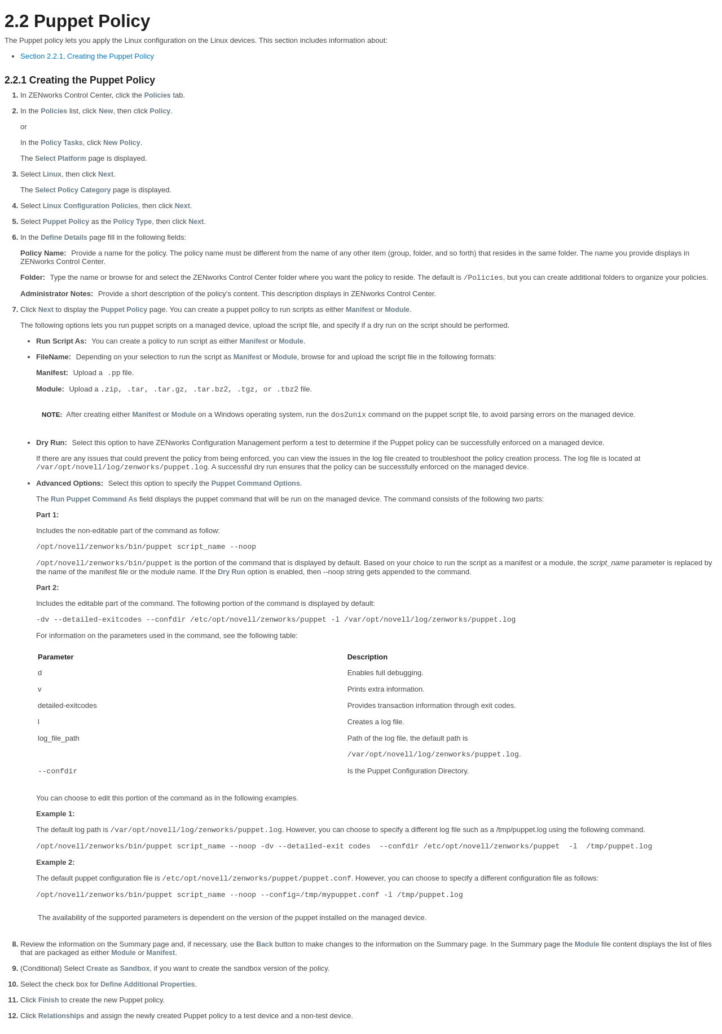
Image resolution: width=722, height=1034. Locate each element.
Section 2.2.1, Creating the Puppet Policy (87, 56)
